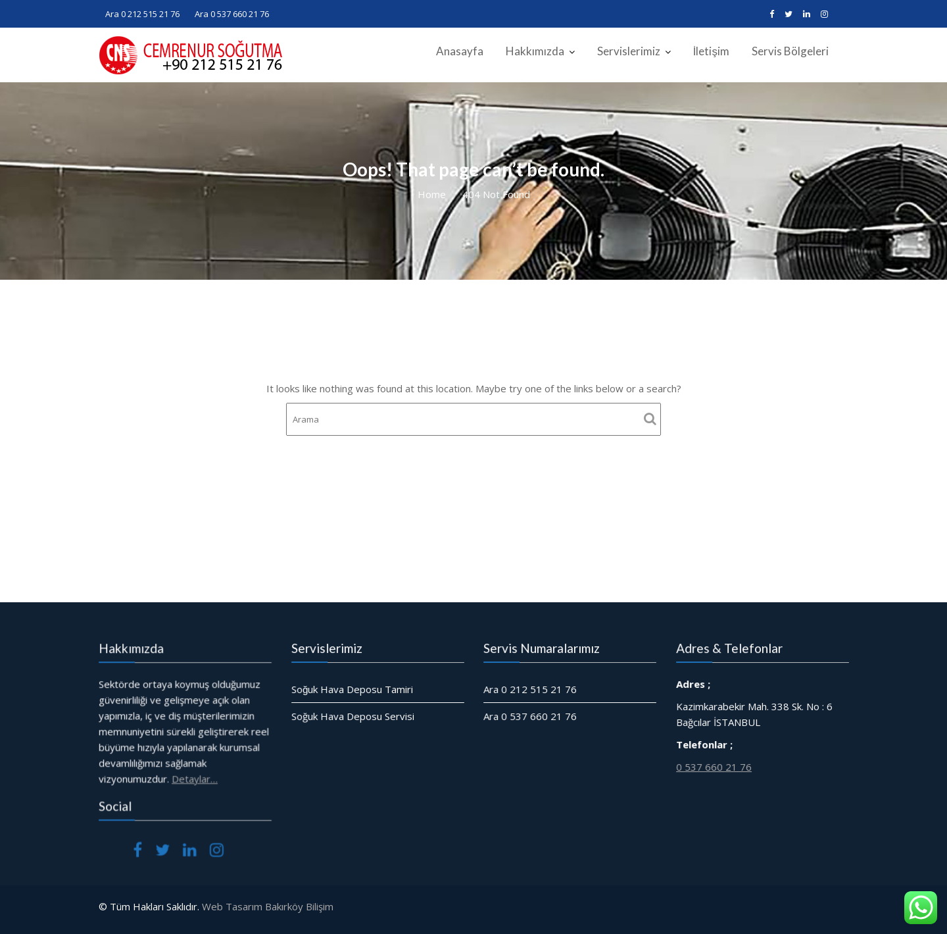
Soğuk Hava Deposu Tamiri (352, 689)
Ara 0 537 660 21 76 (232, 14)
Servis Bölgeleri (790, 51)
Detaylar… (194, 778)
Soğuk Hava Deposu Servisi (352, 715)
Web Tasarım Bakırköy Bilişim (267, 906)
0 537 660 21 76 (714, 766)
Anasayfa (459, 51)
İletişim (711, 51)
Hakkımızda (535, 51)
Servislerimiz (628, 51)
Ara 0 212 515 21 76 (142, 14)
